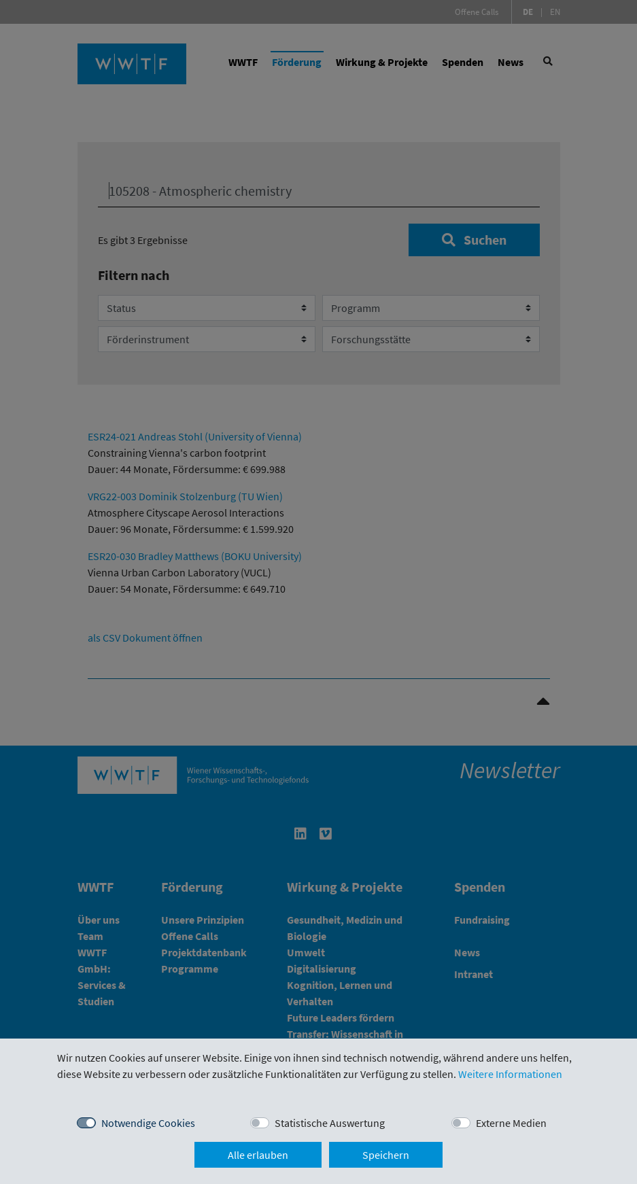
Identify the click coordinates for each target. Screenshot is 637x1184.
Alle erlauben (258, 1155)
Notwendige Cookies (148, 1123)
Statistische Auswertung (330, 1123)
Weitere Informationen (510, 1074)
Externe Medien (511, 1123)
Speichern (385, 1155)
